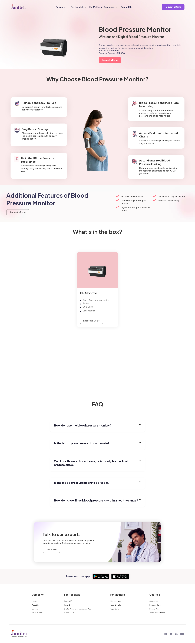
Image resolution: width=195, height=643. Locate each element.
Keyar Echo (114, 609)
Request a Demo (173, 7)
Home (34, 601)
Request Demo (155, 605)
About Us (35, 605)
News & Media (37, 613)
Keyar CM (68, 601)
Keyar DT (68, 605)
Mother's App (115, 601)
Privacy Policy (154, 609)
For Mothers (95, 7)
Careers (35, 609)
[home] (18, 7)
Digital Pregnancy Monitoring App (77, 609)
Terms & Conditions (157, 613)
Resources (109, 7)
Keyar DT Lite (115, 605)
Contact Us (126, 7)
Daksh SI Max (69, 613)
